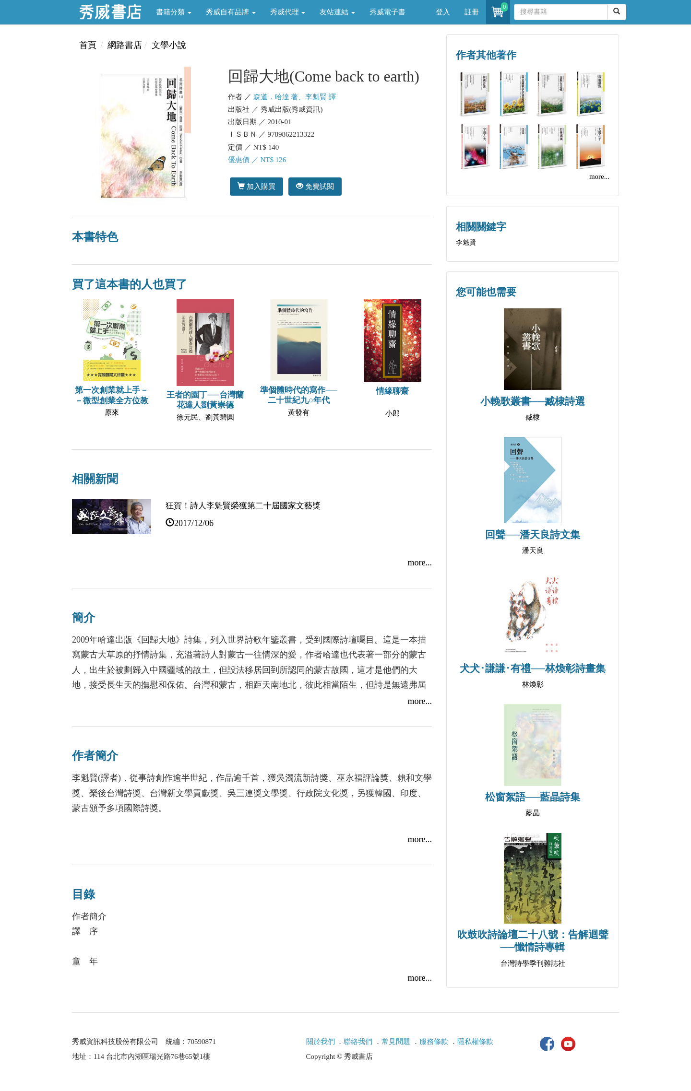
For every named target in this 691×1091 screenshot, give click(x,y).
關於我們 (320, 1041)
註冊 (472, 12)
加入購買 (256, 186)
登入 (443, 12)
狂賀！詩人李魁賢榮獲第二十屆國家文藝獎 (243, 505)
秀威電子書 (387, 12)
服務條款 (433, 1041)
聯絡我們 (358, 1041)
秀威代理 (288, 12)
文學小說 (169, 45)
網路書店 (124, 45)
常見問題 (395, 1041)
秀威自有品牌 (231, 12)
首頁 (87, 45)
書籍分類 (173, 12)
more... (420, 562)
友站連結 (337, 12)
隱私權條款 (475, 1041)
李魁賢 (466, 242)
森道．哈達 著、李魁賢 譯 (294, 97)
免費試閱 (315, 186)
